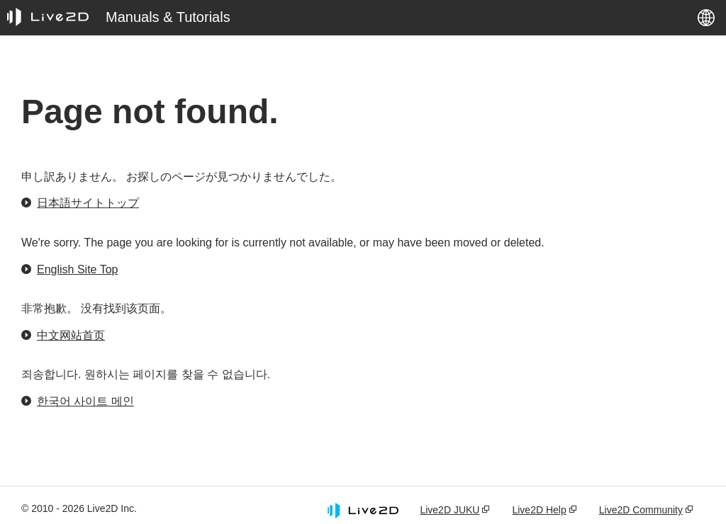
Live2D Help (539, 510)
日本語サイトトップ (88, 203)
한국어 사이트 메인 (85, 401)
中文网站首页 (71, 335)
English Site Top (77, 269)
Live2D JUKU (449, 510)
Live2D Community (641, 510)
